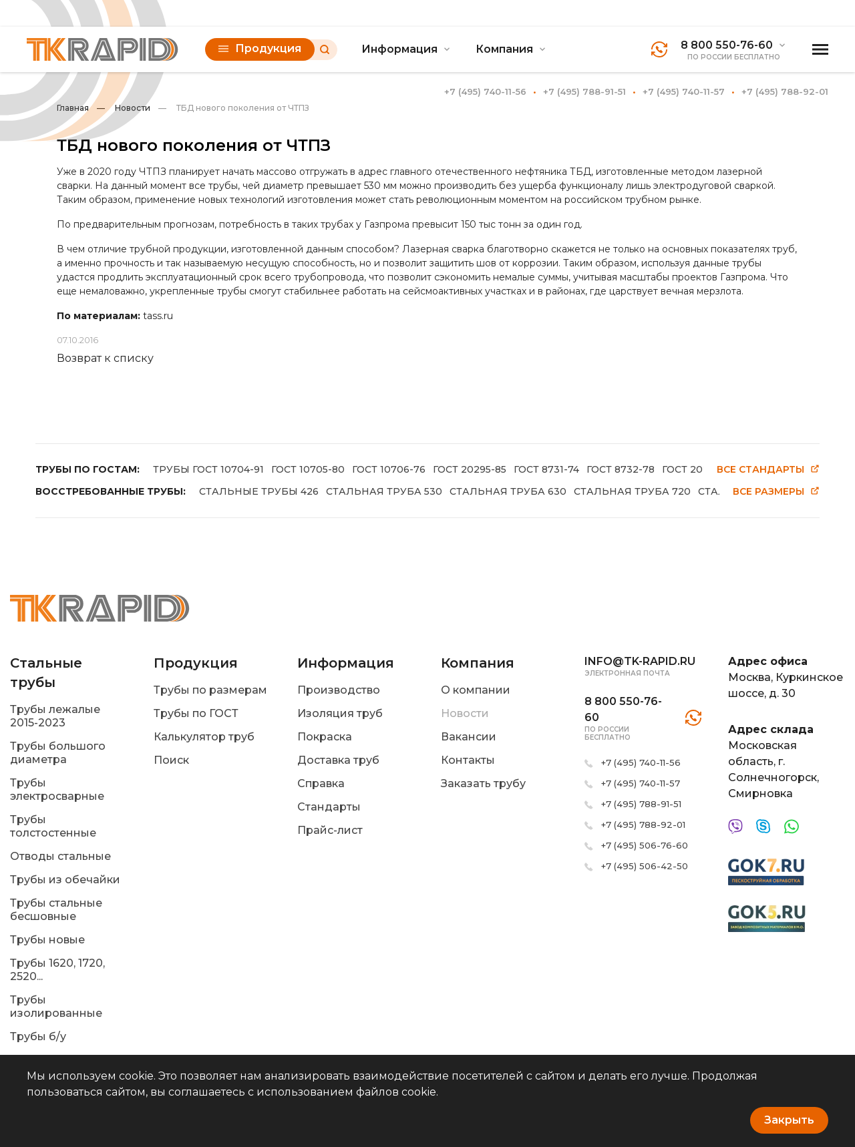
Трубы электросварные (57, 789)
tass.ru (158, 316)
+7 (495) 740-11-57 (684, 91)
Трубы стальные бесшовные (56, 910)
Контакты (468, 760)
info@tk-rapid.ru (639, 661)
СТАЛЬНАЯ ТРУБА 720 (632, 491)
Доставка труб (338, 760)
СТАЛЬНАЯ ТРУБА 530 (384, 491)
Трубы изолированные (56, 1006)
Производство (338, 690)
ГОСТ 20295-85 (469, 469)
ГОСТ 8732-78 (620, 469)
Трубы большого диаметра (58, 753)
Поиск (171, 760)
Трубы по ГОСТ (196, 713)
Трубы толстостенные (53, 826)
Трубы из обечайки (65, 879)
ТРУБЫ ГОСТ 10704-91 (208, 469)
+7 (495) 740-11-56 (485, 91)
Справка (321, 783)
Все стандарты (768, 469)
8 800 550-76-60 (727, 45)
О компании (475, 690)
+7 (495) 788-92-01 (784, 91)
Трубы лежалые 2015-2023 (55, 716)
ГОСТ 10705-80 (308, 469)
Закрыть (789, 1120)
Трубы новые (47, 939)
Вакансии (468, 736)
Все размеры (776, 491)
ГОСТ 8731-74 (546, 469)
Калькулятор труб (204, 736)
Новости (123, 108)
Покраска (324, 736)
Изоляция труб (340, 713)
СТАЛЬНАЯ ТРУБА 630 (508, 491)
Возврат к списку (105, 358)
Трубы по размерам (210, 690)
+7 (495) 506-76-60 (644, 845)
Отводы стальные (60, 856)
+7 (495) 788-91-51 (584, 91)
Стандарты (329, 806)
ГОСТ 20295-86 (699, 469)
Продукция (259, 48)
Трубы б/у (38, 1036)
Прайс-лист (330, 830)
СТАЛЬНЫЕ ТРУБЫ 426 (259, 491)
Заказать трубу (483, 783)
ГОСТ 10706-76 (388, 469)
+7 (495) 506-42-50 (644, 866)
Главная (73, 108)
